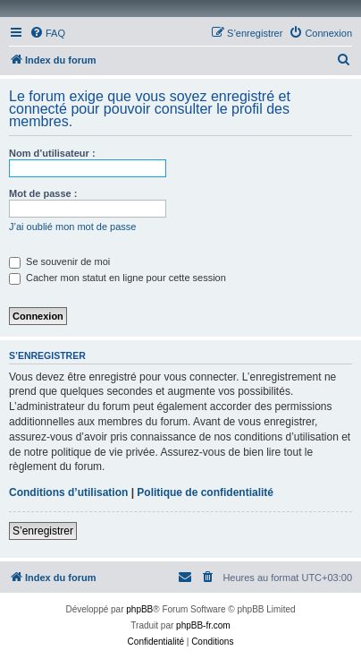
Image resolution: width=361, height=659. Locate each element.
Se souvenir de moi (59, 261)
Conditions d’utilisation (68, 492)
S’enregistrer (43, 531)
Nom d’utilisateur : (52, 153)
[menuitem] (47, 33)
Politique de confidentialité (205, 492)
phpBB (139, 609)
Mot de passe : (43, 193)
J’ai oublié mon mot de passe (72, 226)
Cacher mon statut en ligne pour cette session (117, 277)
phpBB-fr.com (203, 625)
